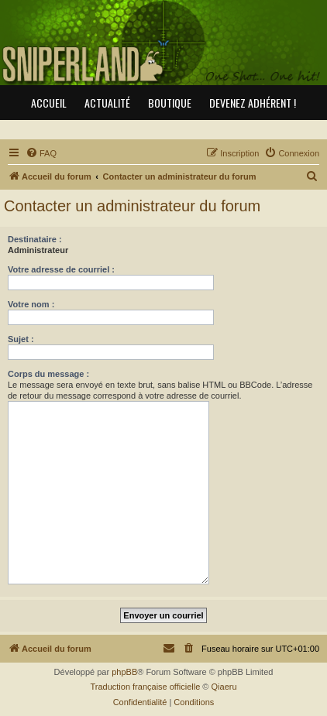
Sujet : (21, 339)
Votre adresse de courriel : (61, 269)
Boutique (169, 102)
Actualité (107, 102)
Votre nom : (31, 304)
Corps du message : (48, 374)
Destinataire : (35, 239)
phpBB (124, 672)
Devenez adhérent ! (252, 102)
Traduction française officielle (145, 686)
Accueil (49, 102)
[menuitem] (41, 153)
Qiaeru (224, 686)
